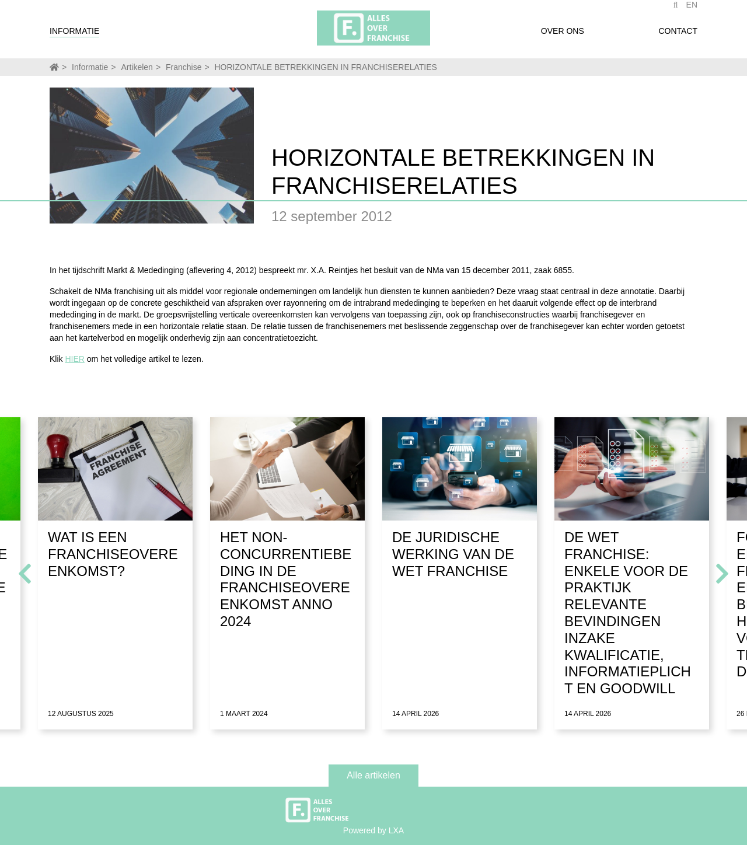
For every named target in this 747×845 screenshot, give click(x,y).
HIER (74, 359)
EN (691, 10)
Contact (677, 36)
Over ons (562, 36)
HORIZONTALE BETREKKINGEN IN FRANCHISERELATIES (326, 67)
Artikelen (136, 67)
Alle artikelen (373, 775)
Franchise (183, 67)
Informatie (74, 36)
